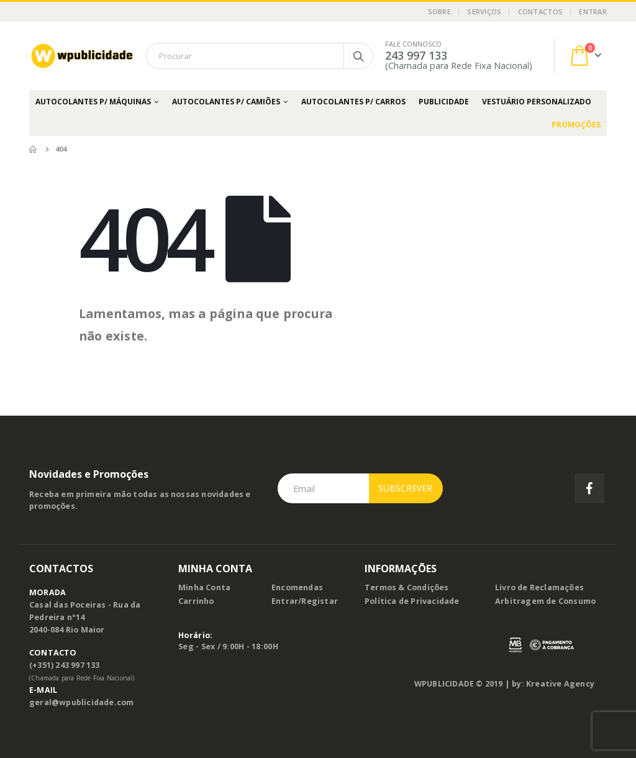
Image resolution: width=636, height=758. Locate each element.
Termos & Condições (407, 587)
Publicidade (444, 101)
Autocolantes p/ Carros (353, 101)
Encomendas (297, 587)
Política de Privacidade (412, 601)
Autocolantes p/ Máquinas (93, 101)
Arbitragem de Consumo (545, 601)
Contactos (540, 11)
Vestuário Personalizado (536, 101)
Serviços (484, 11)
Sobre (439, 11)
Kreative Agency (560, 683)
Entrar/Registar (304, 601)
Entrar (593, 11)
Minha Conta (204, 587)
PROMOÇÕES (576, 124)
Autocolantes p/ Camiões (226, 101)
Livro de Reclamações (539, 587)
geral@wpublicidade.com (81, 702)
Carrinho (196, 601)
